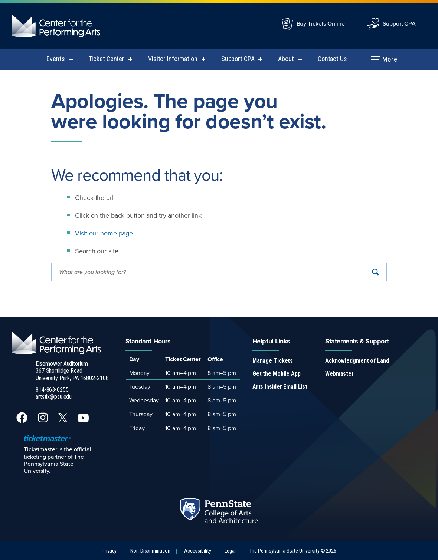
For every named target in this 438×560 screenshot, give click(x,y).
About (286, 59)
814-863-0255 (52, 389)
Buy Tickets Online (321, 23)
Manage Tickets (272, 360)
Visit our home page (104, 233)
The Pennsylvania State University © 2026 (292, 551)
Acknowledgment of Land (357, 360)
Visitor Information (172, 59)
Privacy (109, 551)
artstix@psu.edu (54, 396)
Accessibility (197, 551)
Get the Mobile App (276, 373)
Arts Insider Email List (279, 386)
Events (55, 59)
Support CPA (399, 23)
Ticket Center (106, 59)
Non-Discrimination (150, 551)
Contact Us (332, 59)
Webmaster (339, 373)
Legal (230, 551)
